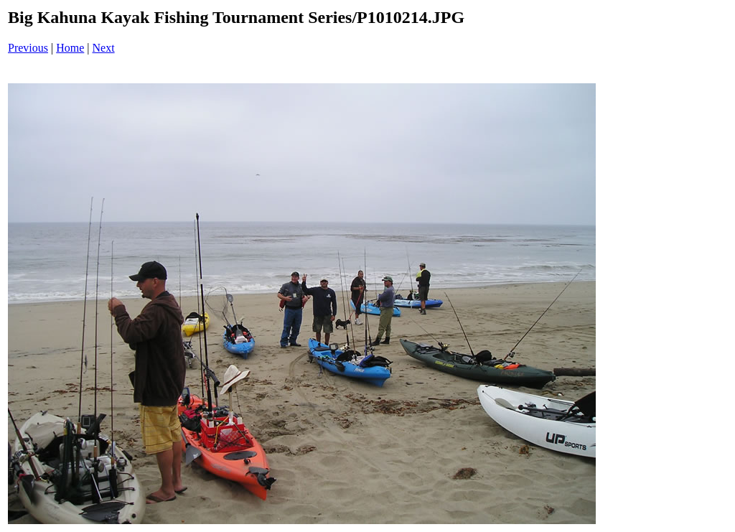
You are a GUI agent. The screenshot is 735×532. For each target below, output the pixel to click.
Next (104, 48)
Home (70, 48)
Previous (28, 48)
